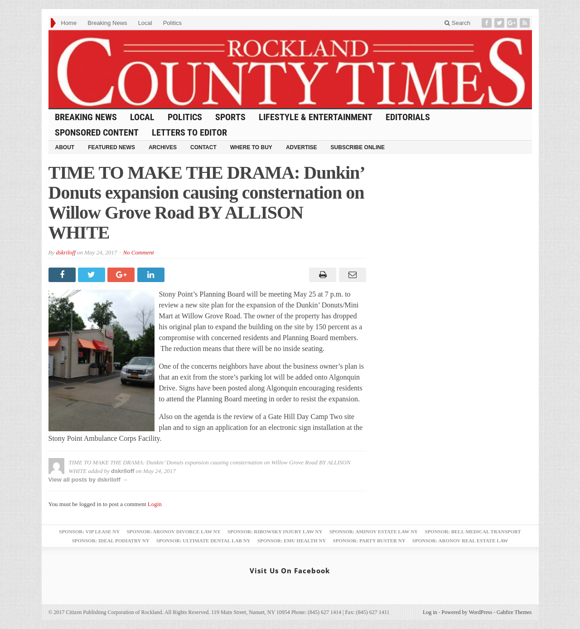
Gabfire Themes (514, 612)
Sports (230, 117)
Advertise (301, 147)
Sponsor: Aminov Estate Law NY (373, 531)
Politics (172, 23)
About (65, 147)
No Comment (138, 252)
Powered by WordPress (467, 612)
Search (457, 23)
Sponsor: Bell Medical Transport (473, 531)
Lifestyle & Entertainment (315, 117)
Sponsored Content (97, 132)
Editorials (408, 117)
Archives (163, 147)
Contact (203, 147)
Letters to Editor (189, 132)
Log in (430, 612)
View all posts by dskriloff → (88, 479)
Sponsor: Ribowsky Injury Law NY (274, 531)
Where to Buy (251, 147)
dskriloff (65, 252)
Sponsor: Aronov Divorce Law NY (173, 531)
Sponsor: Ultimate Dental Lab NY (203, 540)
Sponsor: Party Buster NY (369, 540)
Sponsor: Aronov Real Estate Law (460, 540)
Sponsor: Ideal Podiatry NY (111, 540)
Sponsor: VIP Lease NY (89, 531)
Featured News (111, 147)
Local (145, 23)
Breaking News (107, 23)
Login (155, 504)
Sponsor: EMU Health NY (291, 540)
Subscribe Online (358, 147)
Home (69, 23)
